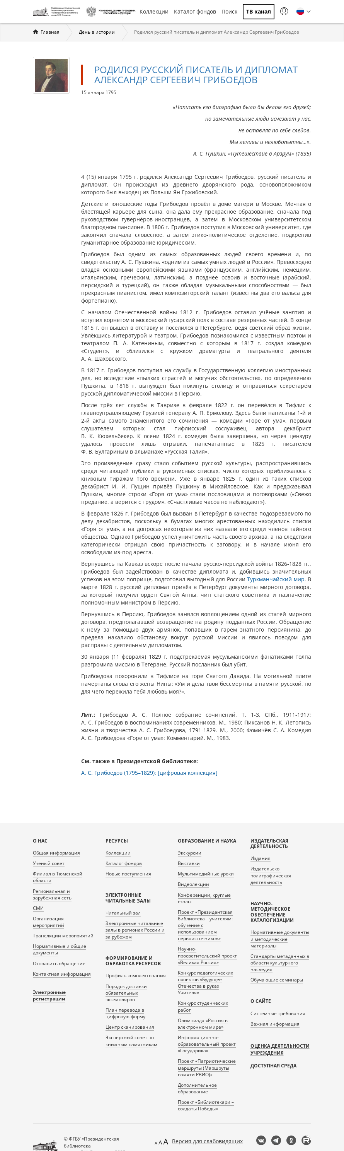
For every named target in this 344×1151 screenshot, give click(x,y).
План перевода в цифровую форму (125, 1013)
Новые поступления (128, 873)
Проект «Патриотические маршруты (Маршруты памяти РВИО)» (207, 1067)
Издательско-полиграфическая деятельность (270, 875)
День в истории (97, 32)
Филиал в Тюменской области (57, 877)
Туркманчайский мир (276, 579)
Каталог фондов (195, 11)
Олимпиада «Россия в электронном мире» (203, 1023)
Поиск (229, 11)
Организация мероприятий (48, 921)
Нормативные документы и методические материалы (279, 939)
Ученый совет (49, 863)
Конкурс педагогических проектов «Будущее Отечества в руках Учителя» (205, 982)
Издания (260, 858)
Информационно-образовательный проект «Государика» (207, 1044)
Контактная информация (62, 974)
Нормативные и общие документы (59, 949)
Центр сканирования (130, 1027)
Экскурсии (189, 853)
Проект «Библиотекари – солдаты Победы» (206, 1105)
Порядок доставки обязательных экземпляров (126, 993)
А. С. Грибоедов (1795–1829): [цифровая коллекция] (149, 772)
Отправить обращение (59, 963)
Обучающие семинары (276, 979)
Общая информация (56, 853)
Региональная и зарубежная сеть (52, 894)
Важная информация (275, 1024)
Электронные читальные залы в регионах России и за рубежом (135, 930)
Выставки (189, 863)
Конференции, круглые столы (204, 898)
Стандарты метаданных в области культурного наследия (279, 963)
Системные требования (277, 1013)
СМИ (38, 908)
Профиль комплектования (136, 975)
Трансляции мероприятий (63, 935)
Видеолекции (193, 884)
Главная (50, 32)
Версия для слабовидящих (207, 1141)
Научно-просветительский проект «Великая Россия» (207, 955)
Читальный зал (123, 912)
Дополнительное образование (197, 1088)
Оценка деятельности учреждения (280, 1049)
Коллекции (154, 11)
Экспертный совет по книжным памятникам (131, 1040)
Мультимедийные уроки (206, 873)
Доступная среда (273, 1065)
